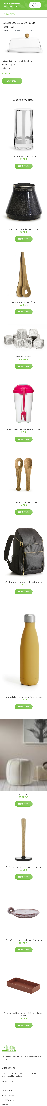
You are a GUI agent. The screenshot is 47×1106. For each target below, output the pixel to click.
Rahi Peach (24, 794)
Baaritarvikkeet (8, 1095)
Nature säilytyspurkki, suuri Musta (23, 229)
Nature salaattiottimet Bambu (23, 302)
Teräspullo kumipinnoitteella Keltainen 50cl (23, 697)
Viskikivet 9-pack (23, 356)
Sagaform (28, 61)
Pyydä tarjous (35, 5)
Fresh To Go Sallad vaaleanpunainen (23, 429)
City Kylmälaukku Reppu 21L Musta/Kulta (23, 582)
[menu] (43, 13)
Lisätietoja (12, 81)
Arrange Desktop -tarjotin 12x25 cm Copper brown (23, 1014)
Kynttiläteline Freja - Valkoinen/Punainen (23, 940)
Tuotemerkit (18, 61)
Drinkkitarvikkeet (9, 1100)
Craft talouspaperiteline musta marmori (23, 867)
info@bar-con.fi (8, 1081)
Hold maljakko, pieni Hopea (23, 156)
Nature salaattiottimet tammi (23, 502)
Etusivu (5, 30)
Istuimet (5, 1104)
